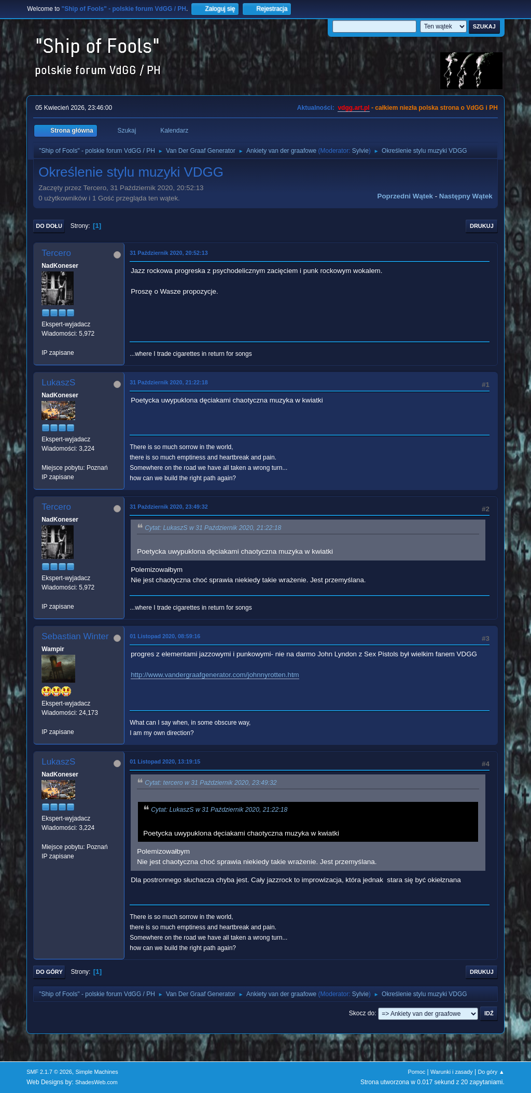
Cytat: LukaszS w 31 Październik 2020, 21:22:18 (213, 527)
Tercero (56, 253)
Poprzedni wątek (405, 196)
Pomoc (417, 1072)
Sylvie (360, 150)
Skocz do (361, 1013)
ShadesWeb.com (96, 1082)
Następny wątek (466, 196)
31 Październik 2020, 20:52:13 (168, 253)
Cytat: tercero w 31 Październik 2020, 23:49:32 (210, 782)
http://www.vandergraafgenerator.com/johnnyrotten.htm (215, 675)
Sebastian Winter (74, 636)
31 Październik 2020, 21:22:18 (168, 382)
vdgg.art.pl (353, 107)
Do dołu (49, 226)
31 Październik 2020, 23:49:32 (168, 507)
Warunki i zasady (451, 1072)
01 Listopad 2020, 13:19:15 (165, 761)
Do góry (49, 972)
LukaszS (58, 382)
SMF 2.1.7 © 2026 (49, 1072)
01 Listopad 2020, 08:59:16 (165, 636)
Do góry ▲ (491, 1072)
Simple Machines (97, 1072)
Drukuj (482, 226)
